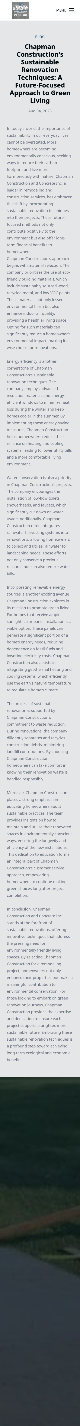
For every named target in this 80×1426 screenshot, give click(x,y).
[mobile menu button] (71, 10)
